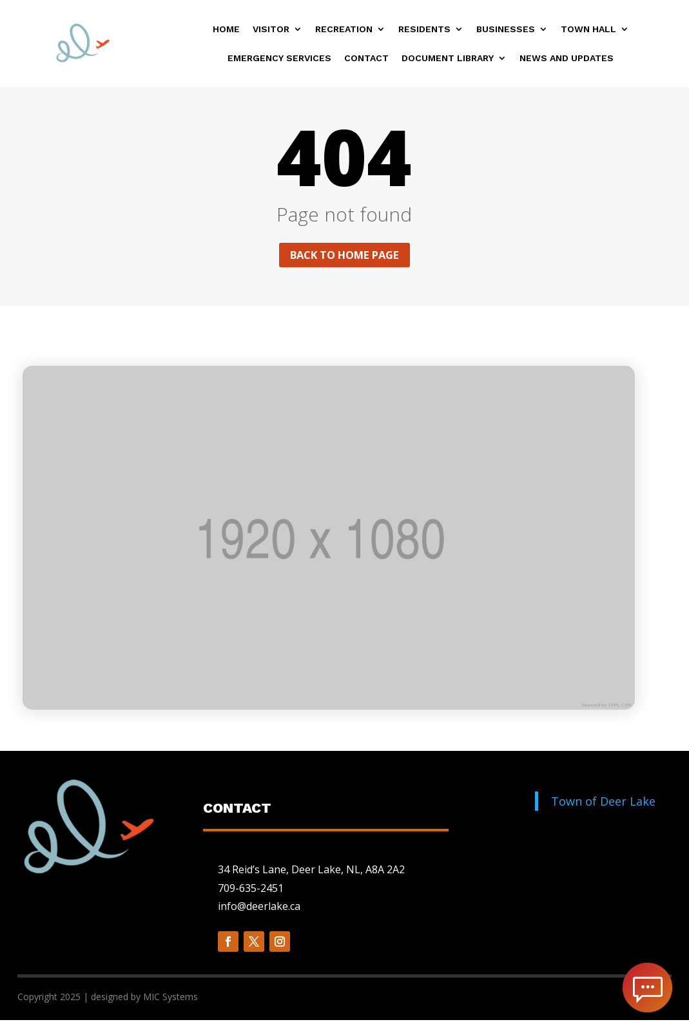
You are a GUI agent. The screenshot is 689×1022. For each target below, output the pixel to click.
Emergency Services (279, 58)
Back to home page (344, 255)
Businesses (505, 29)
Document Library (448, 58)
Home (226, 29)
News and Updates (566, 58)
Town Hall (588, 29)
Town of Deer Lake (603, 803)
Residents (424, 29)
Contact (366, 58)
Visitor (271, 29)
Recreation (344, 29)
